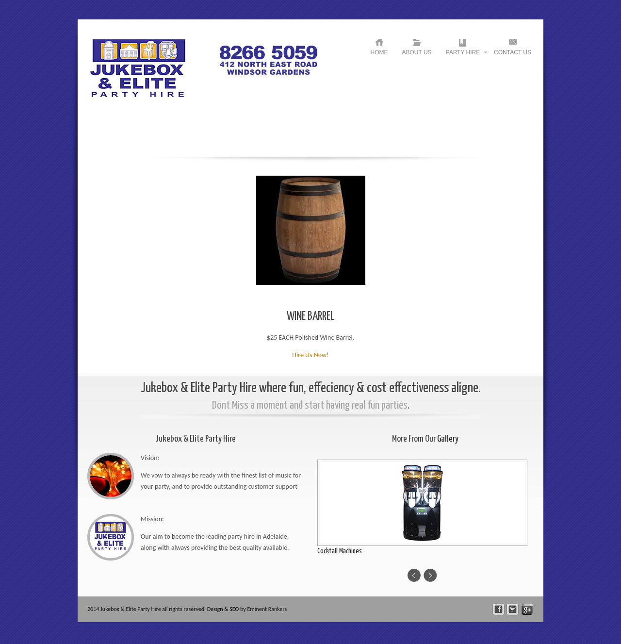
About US (417, 52)
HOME (379, 52)
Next (430, 575)
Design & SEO (223, 609)
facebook (498, 609)
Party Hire (463, 54)
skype (527, 609)
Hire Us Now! (310, 355)
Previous (414, 575)
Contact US (512, 52)
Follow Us (512, 609)
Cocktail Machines (339, 551)
